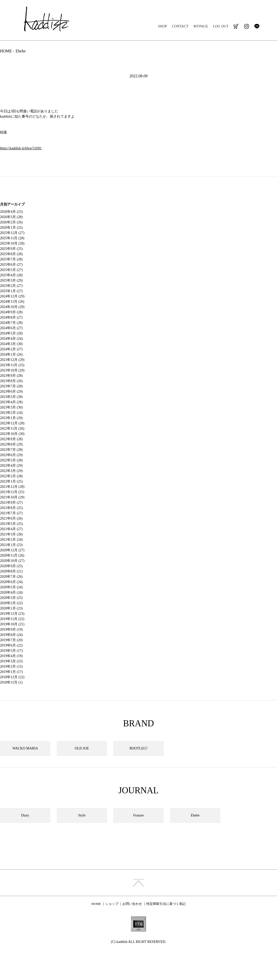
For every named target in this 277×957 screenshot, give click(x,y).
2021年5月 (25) (11, 524)
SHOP (162, 26)
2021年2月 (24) (11, 539)
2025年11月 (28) (12, 238)
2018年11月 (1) (11, 682)
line (256, 26)
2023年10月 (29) (12, 370)
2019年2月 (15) (11, 666)
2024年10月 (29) (12, 307)
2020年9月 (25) (11, 566)
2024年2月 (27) (11, 349)
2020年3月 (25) (11, 598)
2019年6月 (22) (11, 645)
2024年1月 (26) (11, 354)
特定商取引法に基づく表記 (166, 904)
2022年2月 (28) (11, 476)
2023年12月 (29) (12, 360)
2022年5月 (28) (11, 460)
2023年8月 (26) (11, 381)
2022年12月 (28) (12, 423)
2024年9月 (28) (11, 312)
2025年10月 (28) (12, 243)
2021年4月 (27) (11, 529)
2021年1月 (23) (11, 545)
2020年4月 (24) (11, 592)
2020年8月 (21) (11, 571)
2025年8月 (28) (11, 254)
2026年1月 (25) (11, 227)
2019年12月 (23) (12, 614)
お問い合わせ (132, 904)
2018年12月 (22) (12, 677)
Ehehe (21, 51)
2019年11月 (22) (12, 619)
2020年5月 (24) (11, 587)
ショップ (111, 904)
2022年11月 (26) (12, 428)
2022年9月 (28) (11, 439)
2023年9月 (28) (11, 376)
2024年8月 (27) (11, 317)
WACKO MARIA (25, 748)
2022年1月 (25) (11, 481)
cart (236, 26)
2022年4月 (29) (11, 465)
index (138, 882)
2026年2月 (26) (11, 222)
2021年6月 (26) (11, 518)
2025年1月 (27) (11, 291)
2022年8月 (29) (11, 444)
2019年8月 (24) (11, 635)
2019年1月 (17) (11, 672)
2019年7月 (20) (11, 640)
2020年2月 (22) (11, 603)
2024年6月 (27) (11, 328)
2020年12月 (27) (12, 550)
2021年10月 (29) (12, 497)
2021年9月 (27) (11, 502)
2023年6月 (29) (11, 391)
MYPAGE (200, 26)
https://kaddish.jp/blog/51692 (21, 148)
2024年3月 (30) (11, 344)
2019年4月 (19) (11, 656)
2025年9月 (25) (11, 249)
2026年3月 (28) (11, 217)
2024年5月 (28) (11, 333)
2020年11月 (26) (12, 555)
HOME (6, 51)
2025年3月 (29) (11, 280)
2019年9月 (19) (11, 629)
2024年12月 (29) (12, 296)
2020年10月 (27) (12, 561)
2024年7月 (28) (11, 323)
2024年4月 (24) (11, 338)
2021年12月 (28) (12, 487)
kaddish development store (46, 18)
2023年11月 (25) (12, 365)
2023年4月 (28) (11, 402)
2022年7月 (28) (11, 450)
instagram (246, 26)
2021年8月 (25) (11, 508)
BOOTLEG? (138, 748)
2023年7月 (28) (11, 386)
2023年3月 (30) (11, 407)
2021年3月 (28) (11, 534)
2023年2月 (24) (11, 413)
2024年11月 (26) (12, 301)
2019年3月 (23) (11, 661)
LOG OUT (220, 26)
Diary (25, 815)
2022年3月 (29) (11, 471)
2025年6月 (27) (11, 264)
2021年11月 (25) (12, 492)
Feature (138, 815)
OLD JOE (82, 748)
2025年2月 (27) (11, 286)
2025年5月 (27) (11, 270)
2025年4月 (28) (11, 275)
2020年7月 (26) (11, 576)
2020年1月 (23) (11, 608)
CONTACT (180, 26)
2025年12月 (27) (12, 233)
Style (82, 815)
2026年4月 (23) (11, 212)
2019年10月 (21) (12, 624)
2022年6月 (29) (11, 455)
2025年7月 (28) (11, 259)
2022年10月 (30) (12, 434)
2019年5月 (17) (11, 651)
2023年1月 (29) (11, 418)
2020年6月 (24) (11, 582)
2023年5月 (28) (11, 397)
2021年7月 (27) (11, 513)
